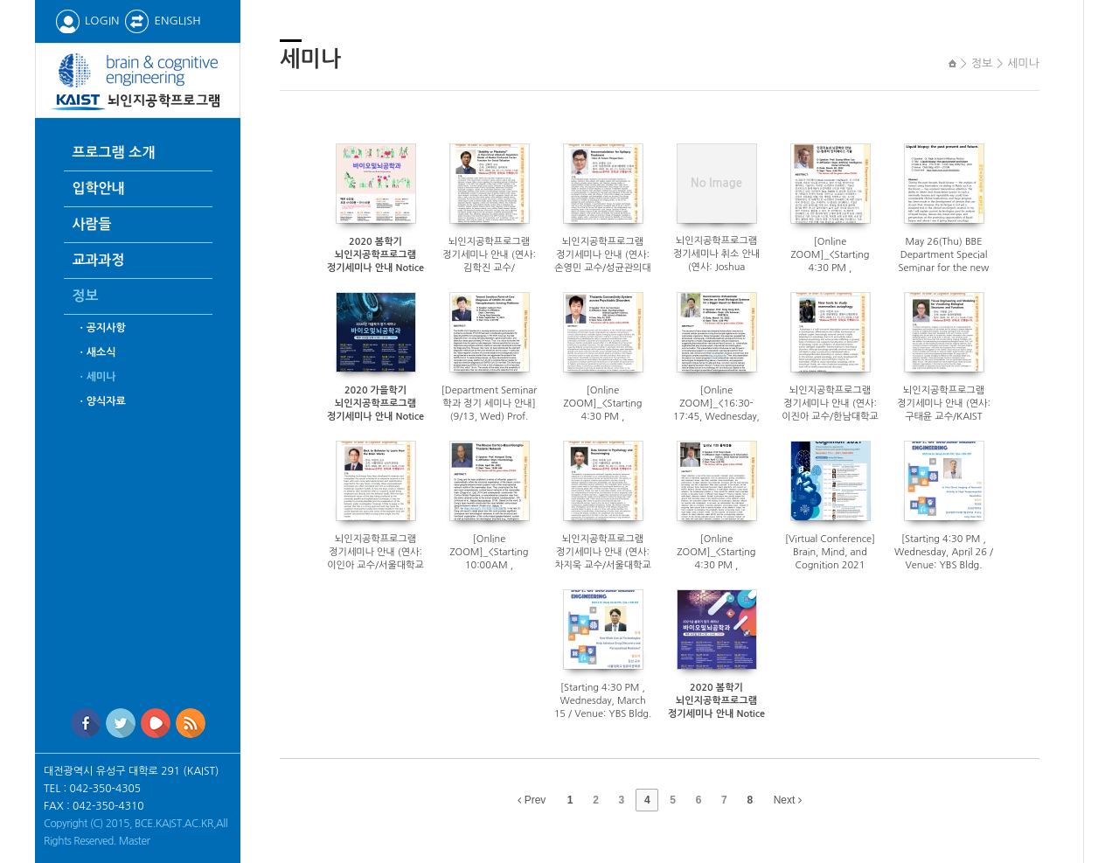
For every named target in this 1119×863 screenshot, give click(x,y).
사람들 (92, 224)
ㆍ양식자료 (101, 401)
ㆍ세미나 (96, 377)
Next (788, 800)
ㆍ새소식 (96, 352)
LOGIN (87, 20)
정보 (86, 296)
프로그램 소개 (114, 152)
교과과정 (99, 260)
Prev (532, 800)
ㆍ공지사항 (101, 328)
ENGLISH (162, 20)
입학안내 (99, 188)
